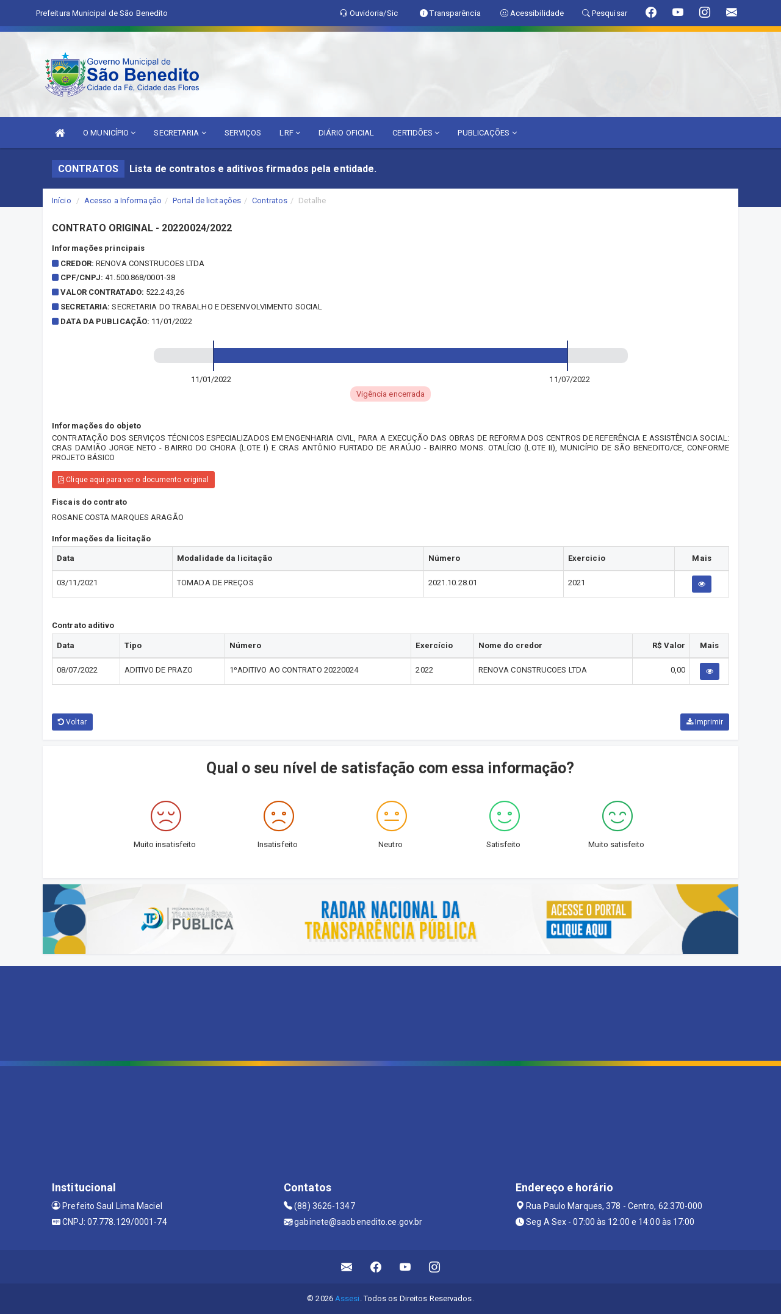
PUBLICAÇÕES (487, 132)
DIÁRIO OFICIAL (346, 132)
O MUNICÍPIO (109, 132)
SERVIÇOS (243, 132)
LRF (289, 132)
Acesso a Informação (123, 200)
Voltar (72, 722)
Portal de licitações (207, 200)
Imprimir (704, 722)
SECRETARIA (180, 132)
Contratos (269, 200)
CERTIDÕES (415, 132)
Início (61, 200)
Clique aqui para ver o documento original (133, 479)
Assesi (347, 1298)
